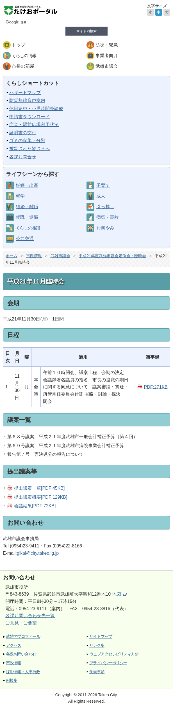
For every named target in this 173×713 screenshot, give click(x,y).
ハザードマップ (25, 92)
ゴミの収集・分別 (27, 140)
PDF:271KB (156, 386)
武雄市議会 (106, 66)
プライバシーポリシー (108, 662)
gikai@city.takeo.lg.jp (38, 553)
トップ (18, 45)
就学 (20, 196)
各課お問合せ (22, 156)
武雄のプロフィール (23, 636)
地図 (119, 594)
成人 (100, 196)
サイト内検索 (86, 31)
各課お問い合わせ (21, 654)
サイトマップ (100, 636)
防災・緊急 (106, 45)
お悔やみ (105, 228)
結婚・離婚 (27, 206)
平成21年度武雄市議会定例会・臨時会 (112, 256)
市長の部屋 (23, 66)
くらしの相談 (28, 228)
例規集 (11, 680)
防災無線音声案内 (27, 100)
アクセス (13, 645)
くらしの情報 (24, 55)
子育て (103, 185)
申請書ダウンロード (29, 116)
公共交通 (25, 238)
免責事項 (96, 671)
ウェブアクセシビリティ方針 (113, 654)
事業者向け (106, 55)
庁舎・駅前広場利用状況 (34, 124)
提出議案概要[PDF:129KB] (40, 496)
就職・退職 (27, 217)
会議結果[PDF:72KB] (35, 505)
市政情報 (34, 256)
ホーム (11, 256)
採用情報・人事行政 (23, 671)
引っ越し (105, 206)
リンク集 (96, 645)
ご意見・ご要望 (21, 623)
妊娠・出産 (27, 185)
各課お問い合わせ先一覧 (30, 615)
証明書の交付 (22, 132)
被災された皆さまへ (29, 148)
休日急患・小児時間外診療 (36, 108)
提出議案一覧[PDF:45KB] (39, 488)
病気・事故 (107, 217)
